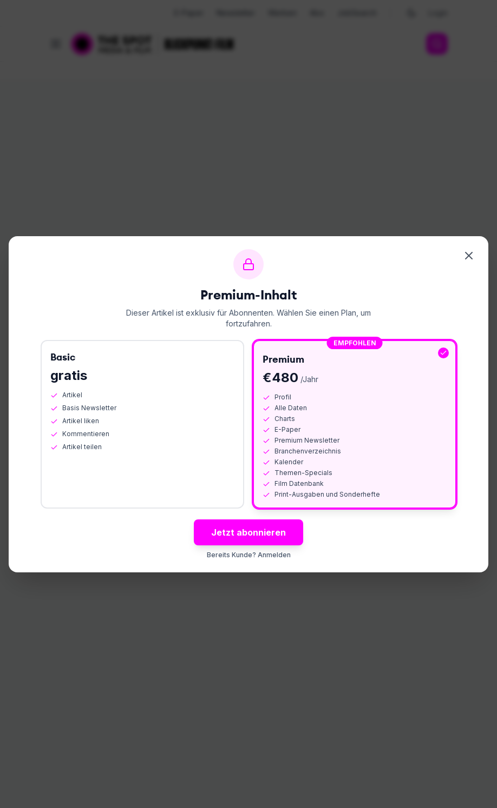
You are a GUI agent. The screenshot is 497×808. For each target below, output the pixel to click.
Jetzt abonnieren (248, 532)
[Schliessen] (469, 255)
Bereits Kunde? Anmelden (249, 555)
